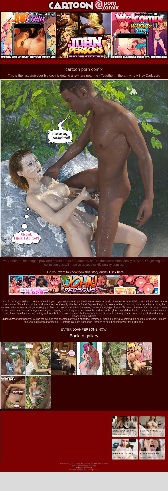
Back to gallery (84, 335)
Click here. (117, 272)
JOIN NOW (8, 319)
